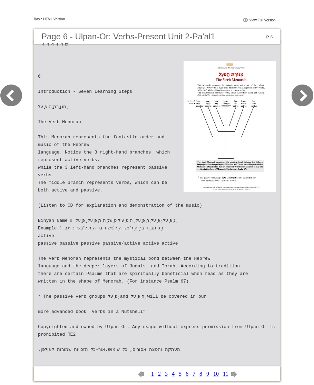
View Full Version (262, 20)
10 (216, 374)
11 (225, 374)
